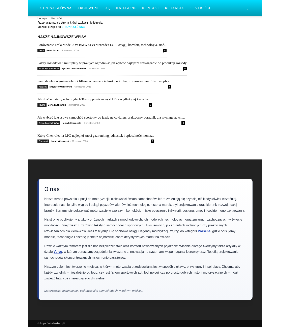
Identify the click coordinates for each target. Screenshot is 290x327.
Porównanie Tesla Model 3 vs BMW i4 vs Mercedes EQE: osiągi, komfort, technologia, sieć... (102, 45)
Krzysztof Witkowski (60, 86)
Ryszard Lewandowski (74, 68)
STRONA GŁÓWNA (73, 26)
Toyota (42, 104)
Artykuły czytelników (49, 68)
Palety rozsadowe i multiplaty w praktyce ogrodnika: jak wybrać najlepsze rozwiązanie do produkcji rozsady (112, 63)
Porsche (204, 231)
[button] (248, 8)
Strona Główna (56, 8)
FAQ (107, 8)
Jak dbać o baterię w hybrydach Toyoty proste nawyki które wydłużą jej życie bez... (94, 99)
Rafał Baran (53, 50)
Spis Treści (200, 8)
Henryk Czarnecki (71, 122)
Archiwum (87, 8)
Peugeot (43, 86)
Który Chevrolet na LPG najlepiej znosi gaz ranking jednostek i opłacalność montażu (95, 135)
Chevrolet (43, 141)
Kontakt (150, 8)
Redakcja (174, 8)
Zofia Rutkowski (57, 104)
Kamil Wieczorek (60, 141)
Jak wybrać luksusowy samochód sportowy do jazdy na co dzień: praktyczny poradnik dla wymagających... (111, 117)
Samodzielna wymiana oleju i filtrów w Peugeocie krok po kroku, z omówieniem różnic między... (104, 81)
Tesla (41, 50)
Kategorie (126, 8)
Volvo (58, 251)
